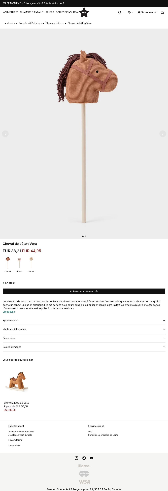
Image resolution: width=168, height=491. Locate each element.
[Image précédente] (5, 133)
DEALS (76, 12)
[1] (83, 236)
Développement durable (20, 431)
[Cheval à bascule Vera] (17, 379)
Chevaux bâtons (55, 23)
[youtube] (91, 454)
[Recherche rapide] (121, 12)
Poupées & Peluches (30, 23)
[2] (85, 236)
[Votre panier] (162, 12)
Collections (64, 12)
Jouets (49, 12)
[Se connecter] (147, 12)
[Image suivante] (162, 133)
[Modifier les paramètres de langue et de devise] (131, 12)
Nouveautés (10, 12)
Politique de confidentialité (21, 428)
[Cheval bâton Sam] (31, 263)
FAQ (90, 428)
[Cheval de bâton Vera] (8, 263)
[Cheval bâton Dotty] (19, 263)
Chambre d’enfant (31, 12)
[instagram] (76, 454)
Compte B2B (14, 442)
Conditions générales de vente (103, 431)
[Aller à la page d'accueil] (84, 12)
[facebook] (84, 454)
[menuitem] (10, 12)
